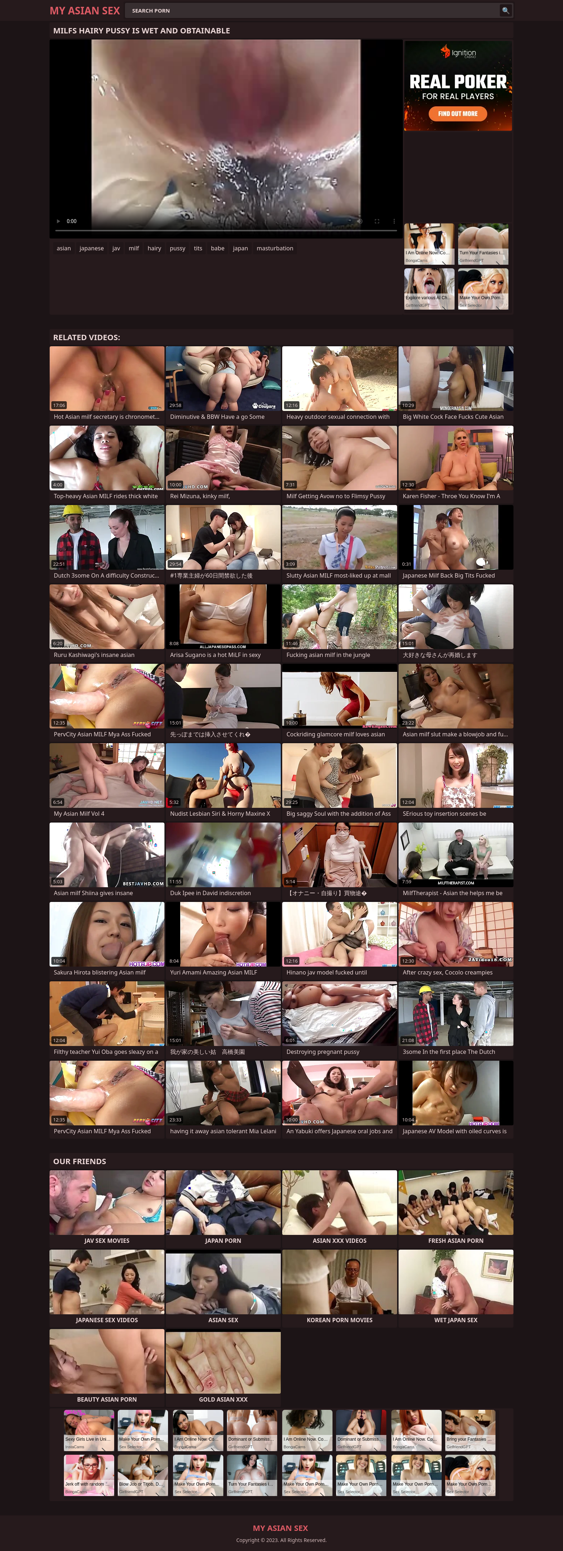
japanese (92, 248)
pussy (177, 248)
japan (240, 248)
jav (116, 248)
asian (64, 248)
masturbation (275, 248)
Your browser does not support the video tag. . (226, 139)
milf (134, 248)
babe (217, 248)
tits (198, 248)
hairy (154, 248)
